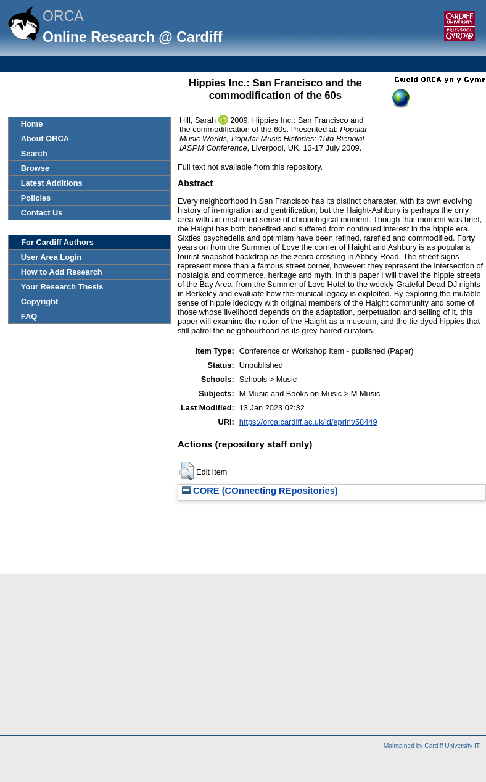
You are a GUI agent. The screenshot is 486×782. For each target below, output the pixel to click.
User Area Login (51, 257)
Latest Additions (52, 183)
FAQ (29, 316)
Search (34, 153)
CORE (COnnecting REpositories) (260, 491)
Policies (36, 197)
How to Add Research (61, 272)
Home (32, 123)
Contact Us (42, 212)
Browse (35, 168)
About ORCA (45, 138)
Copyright (39, 301)
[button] (186, 471)
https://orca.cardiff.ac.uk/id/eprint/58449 (308, 421)
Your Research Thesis (62, 286)
